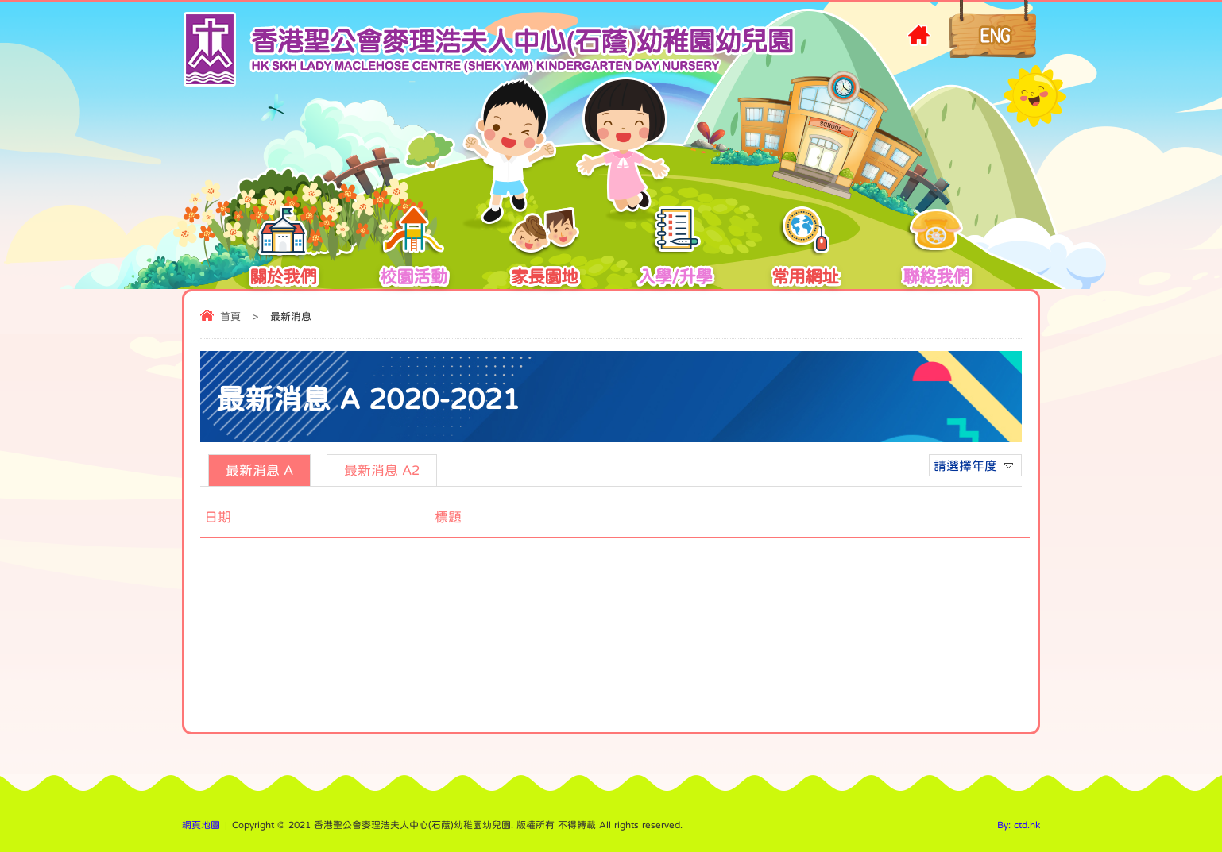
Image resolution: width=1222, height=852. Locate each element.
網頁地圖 (201, 825)
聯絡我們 (936, 251)
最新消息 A (259, 470)
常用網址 (804, 251)
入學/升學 (675, 251)
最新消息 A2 (382, 470)
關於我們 (282, 251)
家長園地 (544, 251)
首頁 (230, 316)
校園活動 (413, 251)
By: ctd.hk (1018, 825)
